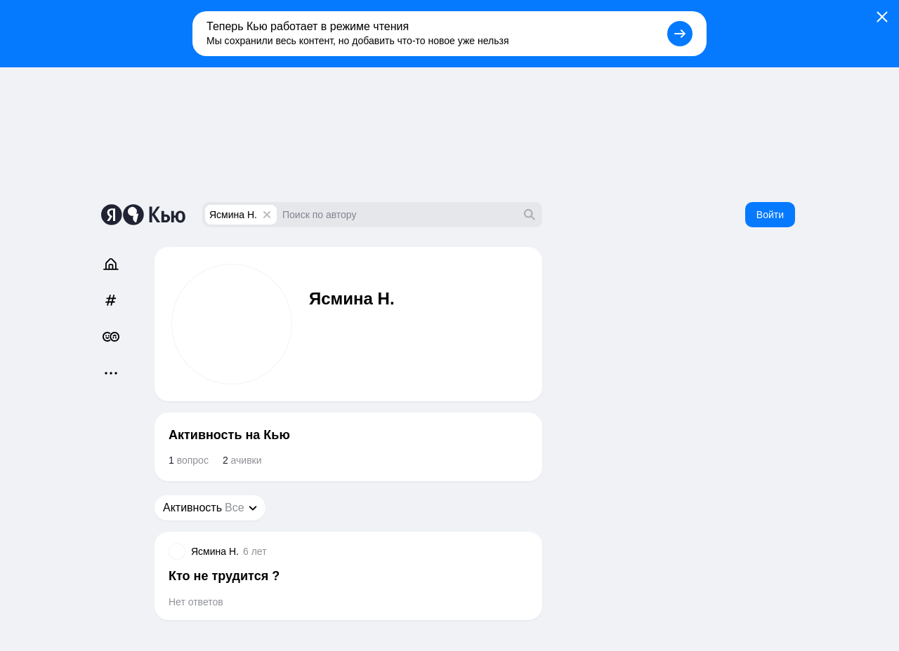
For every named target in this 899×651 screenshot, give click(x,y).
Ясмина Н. (233, 214)
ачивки (242, 460)
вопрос (189, 460)
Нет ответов (196, 602)
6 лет (255, 551)
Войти (770, 214)
